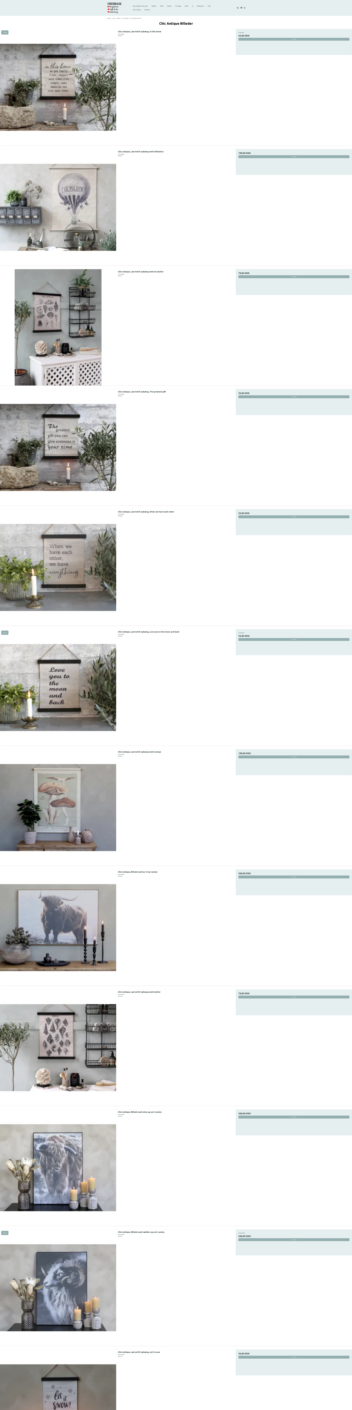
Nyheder (153, 6)
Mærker (169, 6)
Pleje (209, 6)
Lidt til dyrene (137, 10)
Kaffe (186, 6)
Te (192, 6)
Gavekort (147, 10)
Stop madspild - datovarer (140, 6)
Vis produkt (294, 39)
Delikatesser (200, 6)
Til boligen (178, 6)
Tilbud (162, 6)
